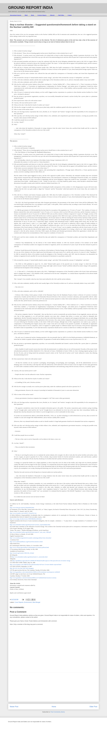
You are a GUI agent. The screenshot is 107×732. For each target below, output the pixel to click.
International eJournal (15, 15)
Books (32, 15)
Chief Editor (61, 15)
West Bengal (36, 602)
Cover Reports (19, 602)
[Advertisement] (53, 687)
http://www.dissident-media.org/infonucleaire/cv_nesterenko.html (29, 557)
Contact (70, 15)
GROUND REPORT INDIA (30, 7)
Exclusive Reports (42, 15)
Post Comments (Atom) (58, 712)
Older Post (93, 706)
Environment (28, 602)
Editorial (52, 15)
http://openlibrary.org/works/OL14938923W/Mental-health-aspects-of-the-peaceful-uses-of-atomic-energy (41, 560)
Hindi (26, 15)
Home (54, 706)
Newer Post (14, 706)
